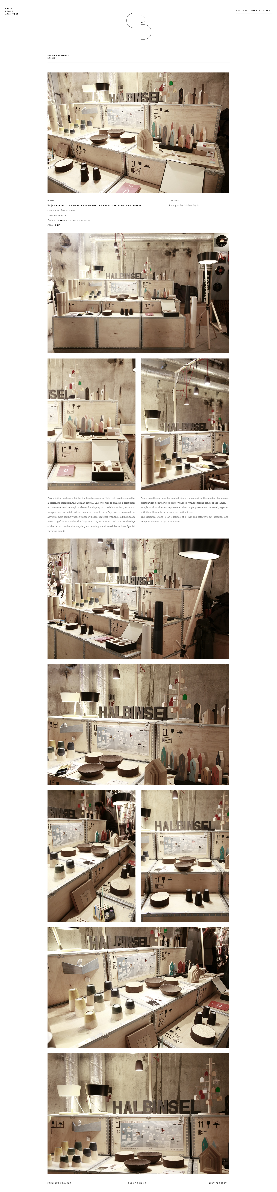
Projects (242, 11)
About (253, 11)
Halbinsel (85, 220)
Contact (264, 11)
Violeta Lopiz (192, 205)
